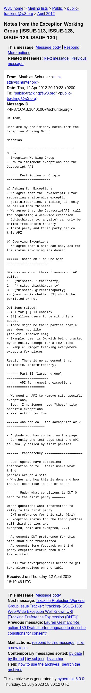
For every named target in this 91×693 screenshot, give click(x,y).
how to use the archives (38, 664)
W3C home (13, 8)
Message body (48, 47)
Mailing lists (38, 8)
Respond (71, 47)
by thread (16, 659)
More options (19, 53)
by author (55, 659)
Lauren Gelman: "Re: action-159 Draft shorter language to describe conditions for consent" (47, 627)
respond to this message (53, 642)
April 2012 (46, 14)
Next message (56, 58)
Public (57, 8)
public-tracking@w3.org (35, 93)
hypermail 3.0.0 (71, 679)
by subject (35, 659)
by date (75, 653)
